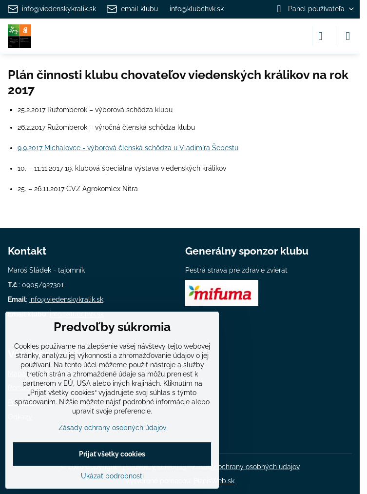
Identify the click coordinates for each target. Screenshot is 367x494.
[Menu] (348, 36)
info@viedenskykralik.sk (66, 299)
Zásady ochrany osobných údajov (246, 467)
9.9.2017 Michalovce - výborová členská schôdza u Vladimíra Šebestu (128, 148)
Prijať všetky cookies (112, 454)
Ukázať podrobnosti (112, 476)
